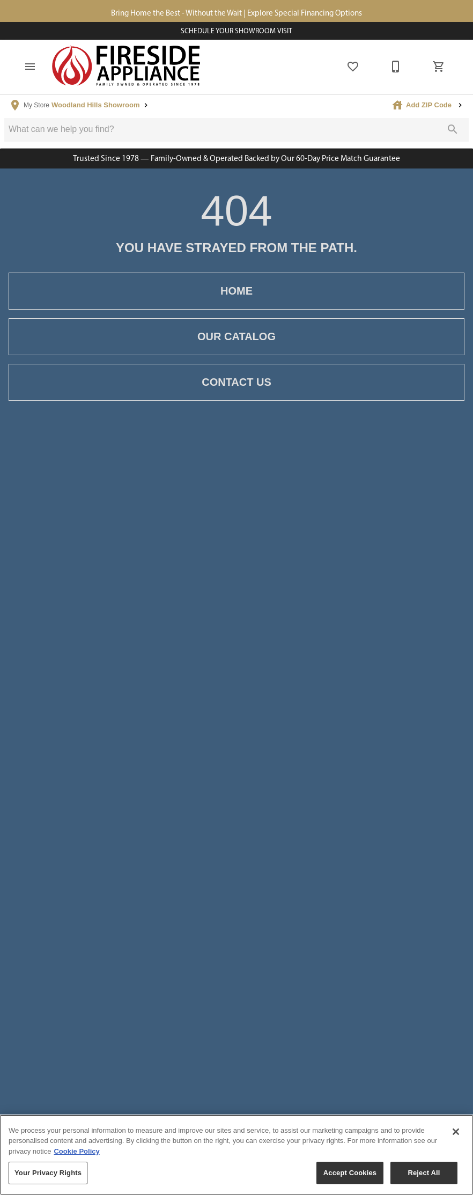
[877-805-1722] (396, 70)
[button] (30, 70)
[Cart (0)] (439, 70)
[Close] (456, 1131)
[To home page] (126, 69)
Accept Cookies (349, 1173)
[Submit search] (452, 132)
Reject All (424, 1173)
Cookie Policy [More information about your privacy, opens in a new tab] (76, 1151)
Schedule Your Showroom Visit (237, 32)
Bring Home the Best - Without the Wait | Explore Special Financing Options (236, 13)
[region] (236, 1155)
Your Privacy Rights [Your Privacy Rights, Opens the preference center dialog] (48, 1173)
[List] (353, 70)
